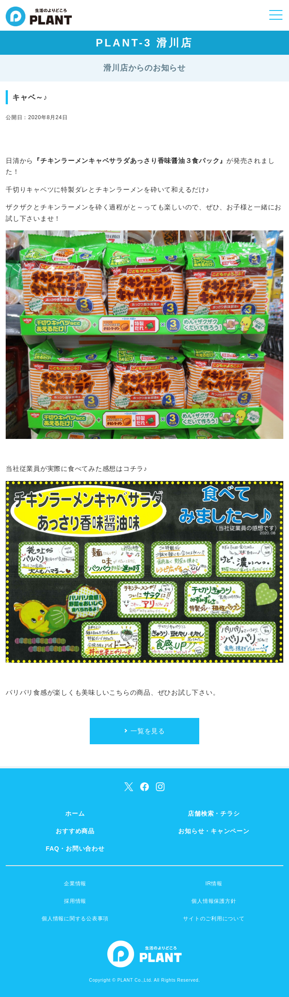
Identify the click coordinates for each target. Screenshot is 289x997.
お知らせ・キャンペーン (213, 830)
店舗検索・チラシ (214, 813)
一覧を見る (147, 731)
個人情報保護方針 (213, 901)
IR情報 (213, 883)
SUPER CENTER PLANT (39, 22)
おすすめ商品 (75, 830)
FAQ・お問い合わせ (75, 848)
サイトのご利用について (213, 919)
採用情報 (75, 901)
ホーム (75, 813)
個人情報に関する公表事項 (75, 919)
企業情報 (75, 883)
